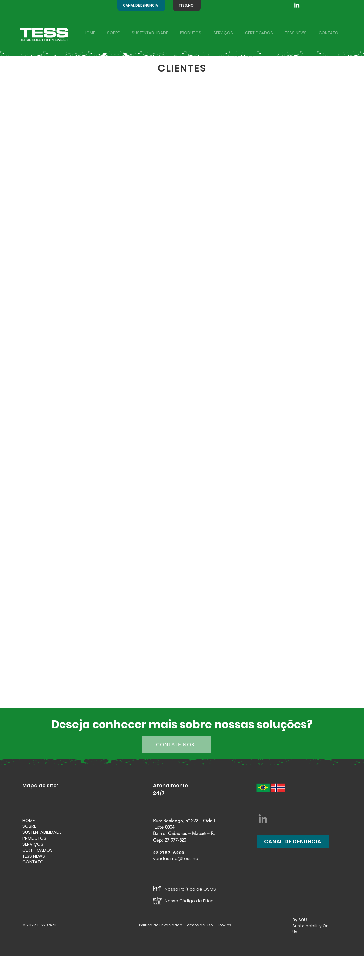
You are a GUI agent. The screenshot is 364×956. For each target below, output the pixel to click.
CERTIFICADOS (37, 850)
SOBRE (29, 826)
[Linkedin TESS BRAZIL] (297, 5)
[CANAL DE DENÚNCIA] (141, 5)
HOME (28, 820)
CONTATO (33, 862)
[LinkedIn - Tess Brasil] (263, 818)
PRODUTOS (34, 838)
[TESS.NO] (187, 5)
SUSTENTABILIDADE (41, 832)
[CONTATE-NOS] (176, 744)
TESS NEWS (33, 856)
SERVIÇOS (32, 844)
